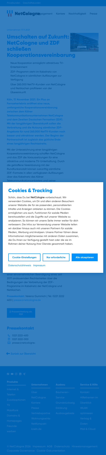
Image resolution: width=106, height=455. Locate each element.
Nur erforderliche (56, 257)
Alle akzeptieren (85, 257)
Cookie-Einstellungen (24, 257)
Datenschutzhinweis (19, 265)
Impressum (39, 265)
